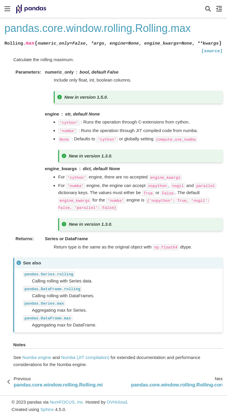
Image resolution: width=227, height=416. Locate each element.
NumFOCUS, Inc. (67, 401)
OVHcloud (117, 401)
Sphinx (47, 409)
